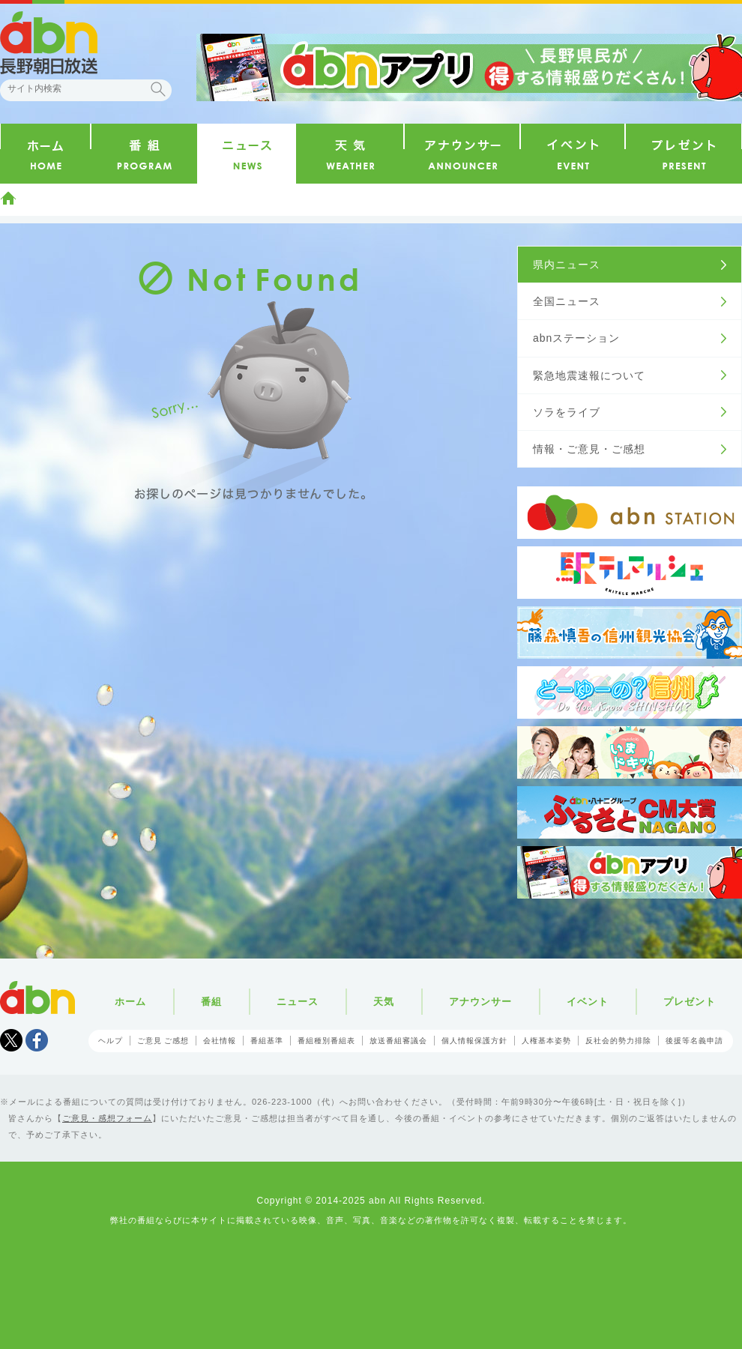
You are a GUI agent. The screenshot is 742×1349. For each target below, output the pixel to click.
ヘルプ (110, 1040)
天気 (383, 1001)
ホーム (8, 198)
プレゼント (689, 1001)
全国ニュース (566, 301)
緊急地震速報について (589, 375)
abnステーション (576, 338)
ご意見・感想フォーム (107, 1118)
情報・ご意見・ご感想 (589, 449)
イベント (588, 1001)
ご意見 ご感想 (163, 1040)
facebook (36, 1040)
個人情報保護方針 (474, 1040)
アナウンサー (480, 1001)
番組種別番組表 (326, 1040)
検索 (158, 89)
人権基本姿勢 (546, 1040)
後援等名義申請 (694, 1040)
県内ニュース (566, 265)
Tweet (11, 1040)
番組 (211, 1001)
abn (37, 997)
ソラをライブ (566, 412)
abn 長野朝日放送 (48, 42)
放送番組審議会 (398, 1040)
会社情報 (219, 1040)
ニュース (298, 1001)
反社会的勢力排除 (618, 1040)
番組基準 (266, 1040)
